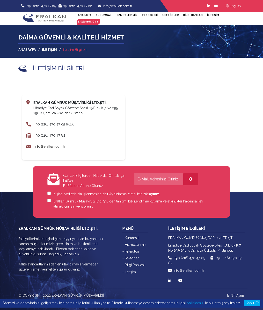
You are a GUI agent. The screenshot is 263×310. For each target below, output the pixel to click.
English (233, 6)
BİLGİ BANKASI (193, 15)
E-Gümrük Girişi (88, 21)
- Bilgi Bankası (133, 265)
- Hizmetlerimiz (134, 244)
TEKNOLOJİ (150, 15)
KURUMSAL (103, 15)
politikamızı (195, 303)
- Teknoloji (130, 251)
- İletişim (129, 271)
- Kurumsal (130, 238)
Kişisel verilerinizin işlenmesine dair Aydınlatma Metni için (106, 194)
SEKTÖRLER (170, 15)
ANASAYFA (84, 15)
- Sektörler (130, 258)
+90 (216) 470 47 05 (41, 6)
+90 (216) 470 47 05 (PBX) (54, 124)
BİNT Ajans (236, 295)
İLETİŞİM (213, 15)
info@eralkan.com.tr (115, 6)
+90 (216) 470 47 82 (75, 6)
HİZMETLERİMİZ (127, 15)
